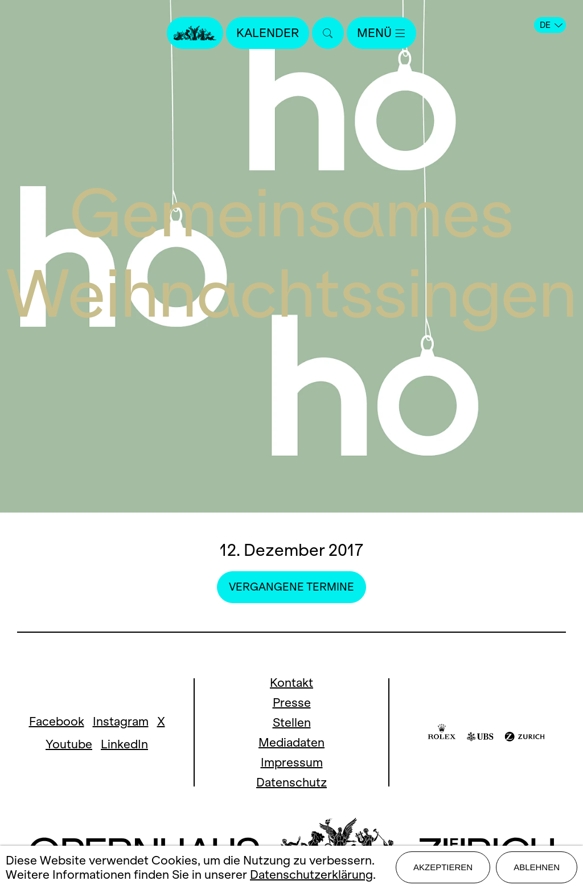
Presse (292, 702)
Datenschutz (291, 782)
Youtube (69, 744)
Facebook (56, 721)
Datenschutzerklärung (311, 874)
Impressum (292, 762)
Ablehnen (537, 867)
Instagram (121, 721)
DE (551, 25)
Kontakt (291, 682)
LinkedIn (124, 744)
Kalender (267, 32)
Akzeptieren (443, 867)
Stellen (292, 722)
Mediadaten (291, 742)
